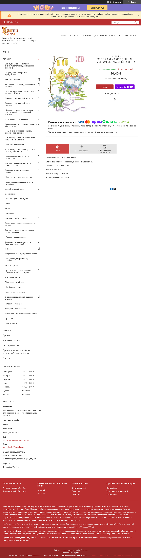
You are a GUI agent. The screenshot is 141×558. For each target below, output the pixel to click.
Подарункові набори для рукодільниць (16, 73)
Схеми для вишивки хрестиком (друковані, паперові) (18, 243)
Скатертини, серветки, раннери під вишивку (20, 224)
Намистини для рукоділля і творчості (21, 313)
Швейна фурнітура (13, 287)
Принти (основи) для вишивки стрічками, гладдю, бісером (18, 271)
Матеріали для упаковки (15, 308)
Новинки (87, 35)
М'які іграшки (11, 323)
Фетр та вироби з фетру (16, 218)
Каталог (74, 35)
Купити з (124, 87)
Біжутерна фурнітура (14, 282)
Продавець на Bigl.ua (70, 553)
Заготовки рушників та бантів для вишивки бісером (19, 92)
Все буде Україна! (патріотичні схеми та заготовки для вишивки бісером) (19, 65)
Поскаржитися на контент (98, 555)
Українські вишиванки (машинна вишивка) (19, 298)
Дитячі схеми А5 (79, 488)
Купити (105, 87)
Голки (7, 203)
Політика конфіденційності (121, 555)
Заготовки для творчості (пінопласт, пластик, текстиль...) (20, 150)
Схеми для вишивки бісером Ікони (20, 98)
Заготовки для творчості (117, 491)
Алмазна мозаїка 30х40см (14, 488)
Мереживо (10, 213)
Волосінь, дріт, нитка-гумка (16, 198)
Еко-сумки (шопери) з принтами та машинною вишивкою (20, 138)
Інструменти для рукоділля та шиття (21, 253)
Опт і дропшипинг (127, 35)
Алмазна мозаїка (12, 79)
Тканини (8, 248)
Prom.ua (84, 550)
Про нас (6, 335)
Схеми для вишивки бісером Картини (17, 104)
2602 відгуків (115, 2)
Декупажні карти (12, 277)
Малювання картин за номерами (19, 177)
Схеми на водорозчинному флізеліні (17, 171)
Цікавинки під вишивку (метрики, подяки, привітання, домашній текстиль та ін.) (19, 112)
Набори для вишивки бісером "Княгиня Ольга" (18, 164)
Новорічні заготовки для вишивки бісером (20, 85)
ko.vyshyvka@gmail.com (13, 447)
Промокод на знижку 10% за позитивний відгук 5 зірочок (16, 351)
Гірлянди (9, 318)
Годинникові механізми (15, 292)
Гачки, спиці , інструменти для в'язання (18, 259)
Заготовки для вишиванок (16, 119)
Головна (63, 35)
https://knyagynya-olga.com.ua (16, 440)
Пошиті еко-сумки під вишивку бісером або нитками (18, 131)
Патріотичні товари (13, 303)
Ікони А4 (41, 490)
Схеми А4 (76, 491)
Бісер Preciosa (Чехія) (14, 189)
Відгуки (6, 358)
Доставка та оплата (104, 35)
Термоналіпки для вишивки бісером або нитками (21, 125)
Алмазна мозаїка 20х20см (14, 491)
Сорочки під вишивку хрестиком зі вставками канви (20, 231)
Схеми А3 (76, 494)
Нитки (7, 208)
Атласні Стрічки (11, 265)
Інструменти (111, 494)
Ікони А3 (41, 493)
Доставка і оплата (11, 340)
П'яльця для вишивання (15, 237)
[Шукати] (135, 22)
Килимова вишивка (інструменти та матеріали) (20, 183)
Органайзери (11, 194)
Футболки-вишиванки (14, 144)
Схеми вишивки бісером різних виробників (19, 157)
